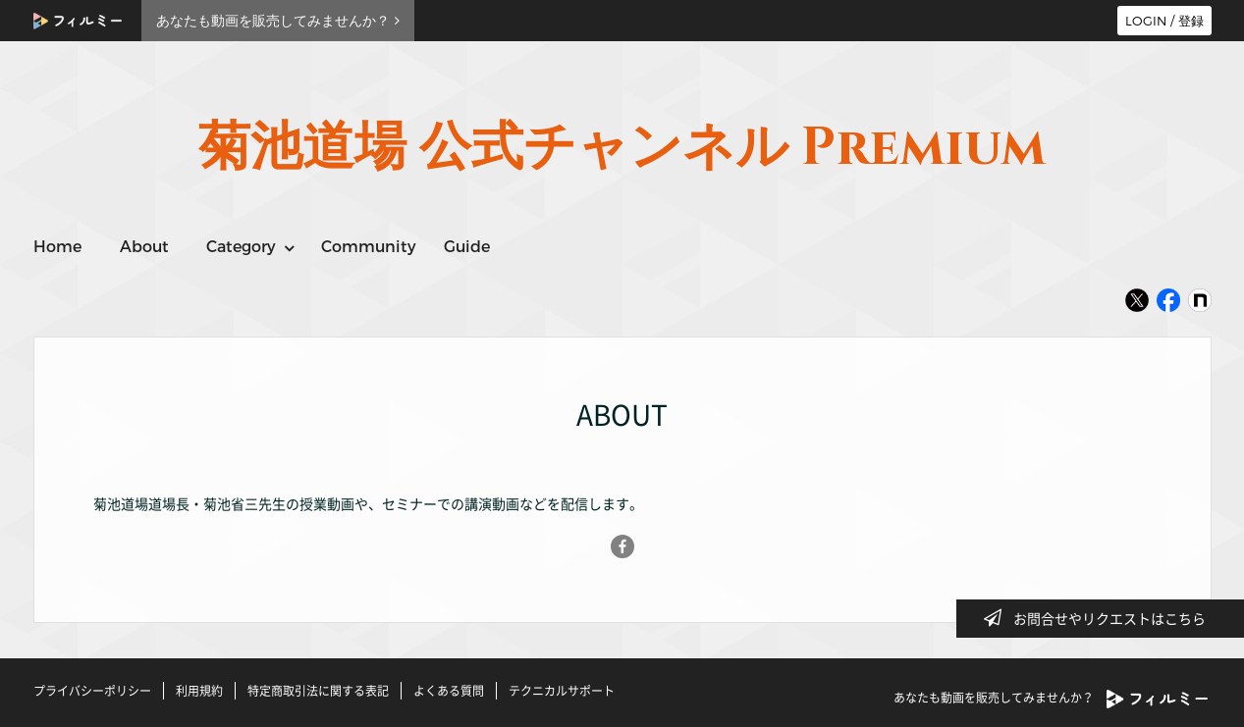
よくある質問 (448, 691)
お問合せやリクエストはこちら (1100, 618)
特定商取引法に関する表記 (318, 691)
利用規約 (199, 691)
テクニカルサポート (562, 691)
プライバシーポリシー (92, 691)
